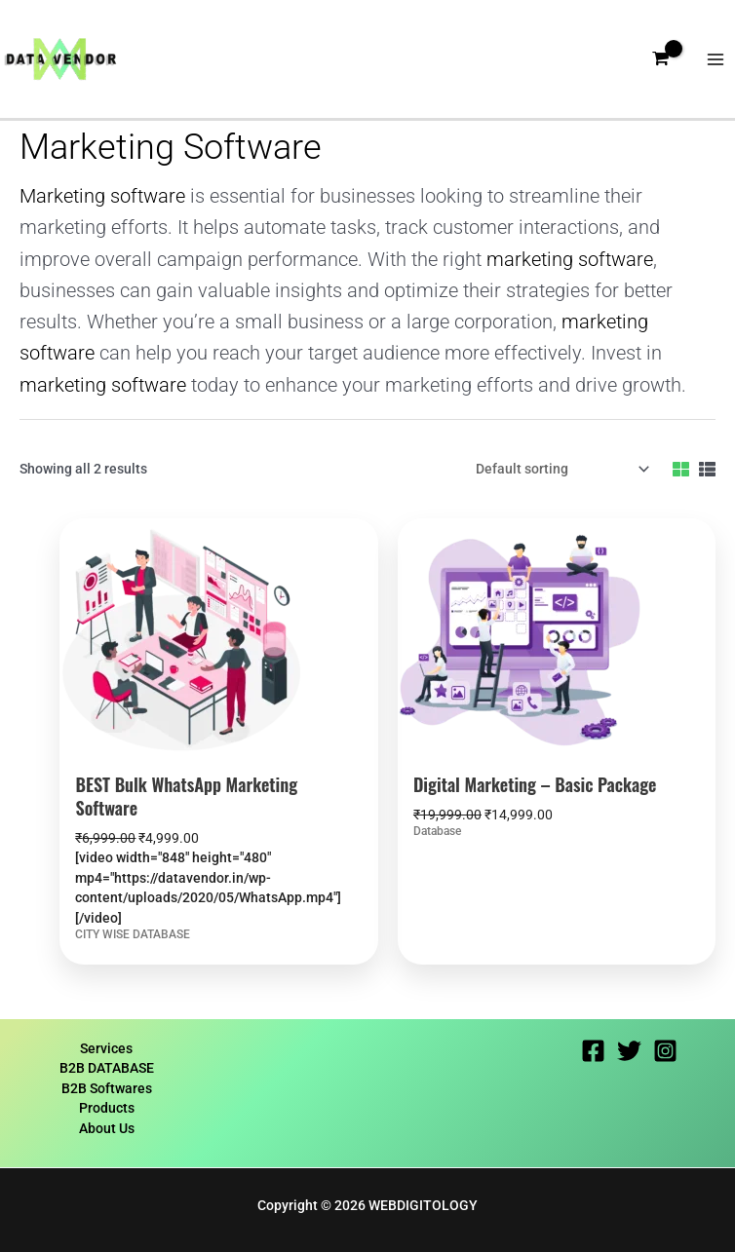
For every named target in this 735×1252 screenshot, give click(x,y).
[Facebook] (593, 1051)
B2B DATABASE (106, 1068)
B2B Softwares (106, 1088)
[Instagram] (665, 1051)
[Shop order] (559, 469)
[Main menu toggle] (716, 59)
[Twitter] (629, 1051)
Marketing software (102, 196)
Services (106, 1048)
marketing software (569, 259)
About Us (107, 1128)
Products (107, 1108)
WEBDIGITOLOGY (423, 1205)
